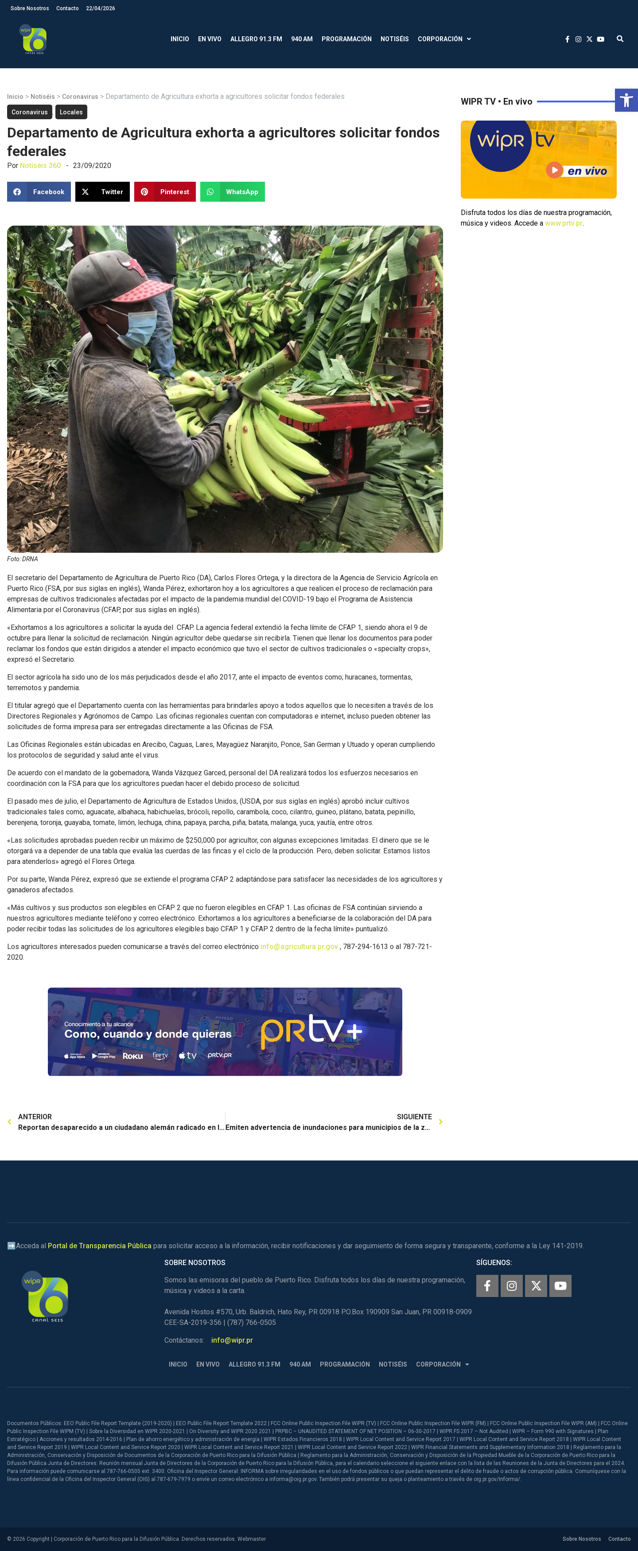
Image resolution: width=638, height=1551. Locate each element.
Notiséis (395, 39)
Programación (347, 39)
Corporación (444, 39)
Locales (71, 112)
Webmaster (251, 1539)
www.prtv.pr (564, 223)
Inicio (180, 39)
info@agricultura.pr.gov (299, 946)
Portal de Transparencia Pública (100, 1246)
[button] (626, 100)
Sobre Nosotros (30, 8)
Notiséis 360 (40, 165)
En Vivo (210, 39)
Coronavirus (80, 96)
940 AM (302, 39)
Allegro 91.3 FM (256, 39)
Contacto (67, 8)
